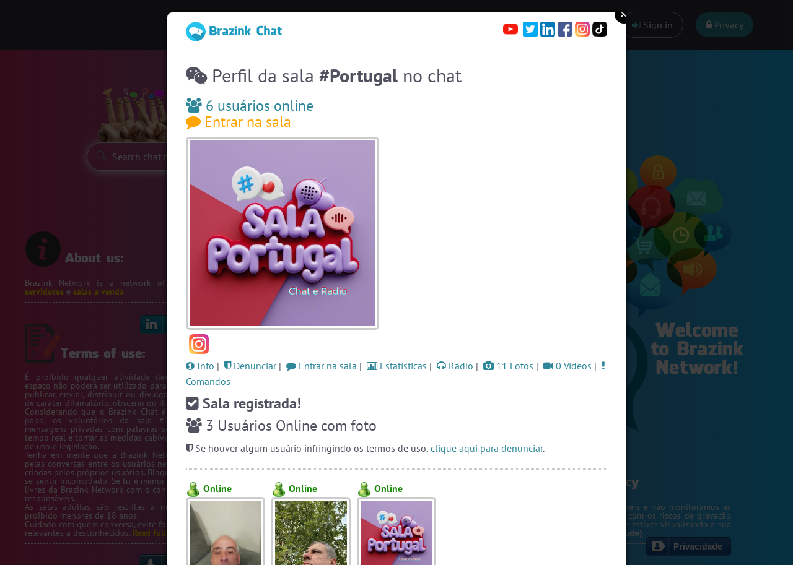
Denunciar (250, 366)
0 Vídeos (567, 366)
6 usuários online (249, 105)
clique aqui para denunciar (487, 448)
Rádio (455, 366)
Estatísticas (397, 366)
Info (200, 366)
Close (624, 14)
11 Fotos (508, 366)
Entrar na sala (238, 121)
